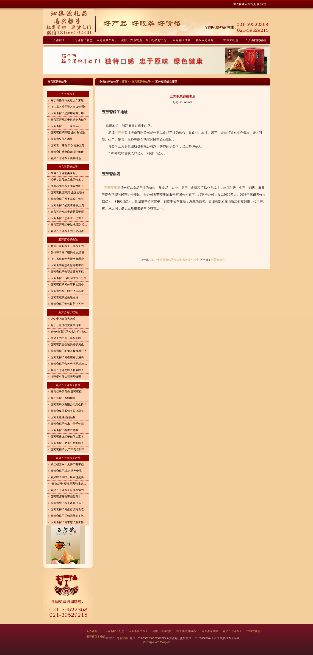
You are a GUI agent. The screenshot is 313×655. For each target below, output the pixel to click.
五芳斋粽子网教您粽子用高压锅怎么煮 (70, 357)
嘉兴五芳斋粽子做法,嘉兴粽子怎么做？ (70, 224)
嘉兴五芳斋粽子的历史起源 (67, 231)
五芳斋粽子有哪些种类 (64, 430)
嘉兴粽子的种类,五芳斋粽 (66, 391)
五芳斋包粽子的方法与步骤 (67, 291)
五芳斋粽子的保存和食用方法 (68, 351)
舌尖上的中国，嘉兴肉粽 (66, 338)
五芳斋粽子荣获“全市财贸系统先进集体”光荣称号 (70, 132)
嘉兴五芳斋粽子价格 (68, 385)
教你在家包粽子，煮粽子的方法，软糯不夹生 (70, 246)
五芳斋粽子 (57, 40)
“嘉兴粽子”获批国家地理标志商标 (70, 483)
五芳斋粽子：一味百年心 (66, 126)
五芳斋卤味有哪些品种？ (66, 496)
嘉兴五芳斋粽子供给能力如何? (69, 119)
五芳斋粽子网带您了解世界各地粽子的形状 (70, 522)
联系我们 (262, 4)
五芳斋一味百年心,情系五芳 (67, 145)
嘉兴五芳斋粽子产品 (68, 458)
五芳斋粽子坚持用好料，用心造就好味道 (70, 113)
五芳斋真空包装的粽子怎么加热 (70, 344)
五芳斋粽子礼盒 (82, 40)
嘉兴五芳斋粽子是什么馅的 (67, 490)
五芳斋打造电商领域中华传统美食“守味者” (70, 151)
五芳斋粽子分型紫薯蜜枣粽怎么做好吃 (70, 271)
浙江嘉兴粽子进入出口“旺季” (68, 106)
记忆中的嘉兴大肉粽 (63, 318)
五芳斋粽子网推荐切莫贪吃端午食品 (70, 509)
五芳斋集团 (112, 187)
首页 (124, 81)
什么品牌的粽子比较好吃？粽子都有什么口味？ (70, 186)
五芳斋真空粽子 (107, 40)
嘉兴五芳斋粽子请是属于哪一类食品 (70, 211)
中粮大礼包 (230, 40)
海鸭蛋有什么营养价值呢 (66, 376)
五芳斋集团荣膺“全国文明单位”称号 (70, 192)
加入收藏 (238, 4)
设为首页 (250, 4)
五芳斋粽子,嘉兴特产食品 (66, 470)
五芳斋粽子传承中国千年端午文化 (70, 423)
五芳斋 (119, 132)
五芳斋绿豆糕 (181, 40)
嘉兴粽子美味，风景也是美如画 (70, 477)
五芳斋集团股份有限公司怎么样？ (70, 410)
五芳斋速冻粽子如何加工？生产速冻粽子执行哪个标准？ (70, 436)
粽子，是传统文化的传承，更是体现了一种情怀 (70, 179)
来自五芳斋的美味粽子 (64, 173)
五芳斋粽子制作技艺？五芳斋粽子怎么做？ (70, 303)
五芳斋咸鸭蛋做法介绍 (64, 297)
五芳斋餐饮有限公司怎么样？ (68, 404)
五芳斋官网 (121, 638)
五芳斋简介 (218, 259)
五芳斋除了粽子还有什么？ (67, 503)
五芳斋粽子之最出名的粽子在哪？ (70, 443)
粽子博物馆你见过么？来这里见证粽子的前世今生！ (70, 100)
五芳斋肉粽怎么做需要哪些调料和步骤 (70, 265)
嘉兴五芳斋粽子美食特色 (66, 158)
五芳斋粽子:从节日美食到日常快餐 (70, 449)
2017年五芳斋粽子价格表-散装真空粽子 (175, 259)
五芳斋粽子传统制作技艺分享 (68, 278)
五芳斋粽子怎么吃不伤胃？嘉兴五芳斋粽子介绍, (70, 218)
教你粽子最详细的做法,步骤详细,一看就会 (70, 252)
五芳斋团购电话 (255, 40)
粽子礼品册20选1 (156, 40)
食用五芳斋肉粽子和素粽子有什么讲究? (70, 370)
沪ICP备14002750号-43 (156, 642)
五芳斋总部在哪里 (62, 139)
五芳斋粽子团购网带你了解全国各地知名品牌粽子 (70, 515)
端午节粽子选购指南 (63, 398)
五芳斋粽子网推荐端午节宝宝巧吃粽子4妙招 (70, 198)
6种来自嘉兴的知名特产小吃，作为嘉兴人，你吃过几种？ (70, 331)
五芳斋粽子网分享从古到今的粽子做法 (70, 284)
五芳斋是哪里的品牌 (63, 417)
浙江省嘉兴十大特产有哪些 (67, 258)
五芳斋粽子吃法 (68, 312)
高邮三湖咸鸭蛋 (131, 40)
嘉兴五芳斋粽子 (206, 40)
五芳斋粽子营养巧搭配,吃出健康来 (70, 363)
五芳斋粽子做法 (68, 239)
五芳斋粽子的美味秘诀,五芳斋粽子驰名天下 (70, 205)
